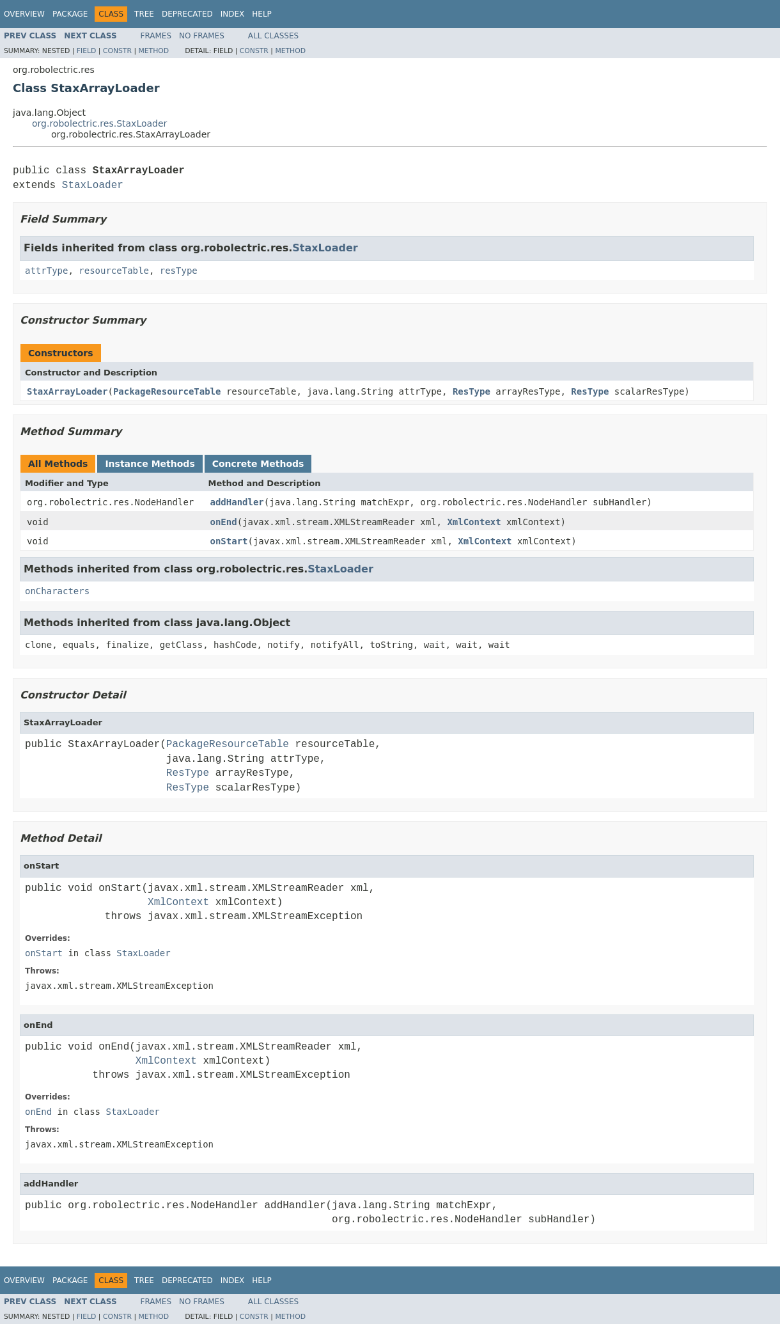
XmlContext (474, 522)
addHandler (237, 502)
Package (70, 14)
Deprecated (187, 14)
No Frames (201, 35)
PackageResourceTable (167, 391)
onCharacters (57, 591)
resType (179, 270)
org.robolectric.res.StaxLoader (99, 123)
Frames (156, 35)
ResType (471, 391)
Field (87, 51)
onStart (229, 541)
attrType (46, 270)
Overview (24, 14)
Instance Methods (149, 464)
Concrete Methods (258, 464)
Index (233, 14)
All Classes (273, 35)
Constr (117, 51)
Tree (144, 14)
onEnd (223, 522)
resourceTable (114, 270)
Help (262, 14)
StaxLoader (92, 185)
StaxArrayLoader (67, 391)
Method (153, 51)
